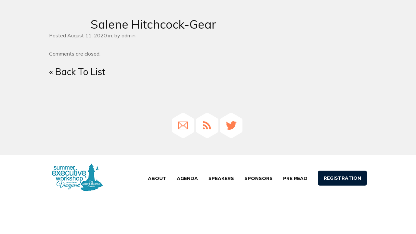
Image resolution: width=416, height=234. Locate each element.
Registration (342, 178)
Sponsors (258, 178)
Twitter (231, 125)
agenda (187, 178)
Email (183, 125)
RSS (207, 125)
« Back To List (77, 71)
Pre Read (295, 178)
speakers (221, 178)
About (157, 178)
